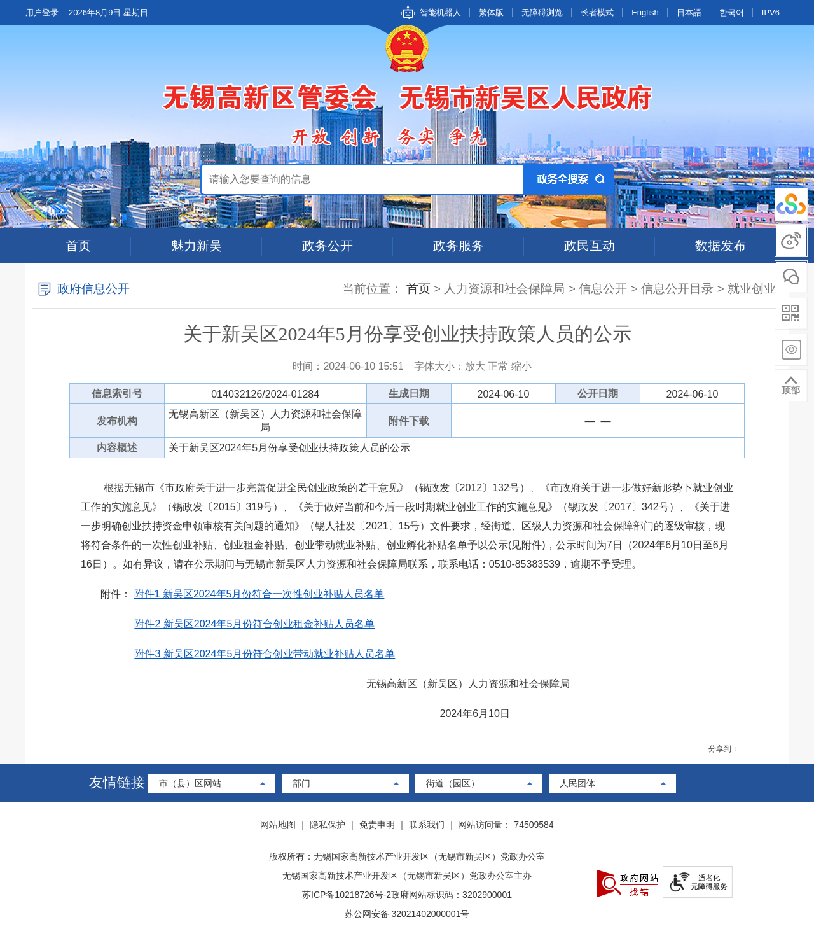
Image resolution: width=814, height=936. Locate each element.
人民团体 (577, 783)
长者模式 (597, 12)
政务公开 (327, 246)
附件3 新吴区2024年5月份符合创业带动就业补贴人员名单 (264, 653)
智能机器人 (440, 12)
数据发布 (720, 246)
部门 (301, 783)
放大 (475, 366)
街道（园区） (452, 783)
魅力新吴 (196, 246)
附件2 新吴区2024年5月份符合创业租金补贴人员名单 (254, 623)
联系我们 (427, 825)
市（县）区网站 (190, 783)
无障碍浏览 (542, 12)
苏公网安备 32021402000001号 (407, 914)
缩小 (521, 366)
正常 (498, 366)
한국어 (731, 12)
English (645, 12)
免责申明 (377, 825)
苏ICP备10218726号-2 (346, 895)
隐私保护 (327, 825)
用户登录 (42, 12)
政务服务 (458, 246)
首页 (78, 246)
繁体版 (491, 12)
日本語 (689, 12)
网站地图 (278, 825)
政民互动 (589, 246)
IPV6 (771, 12)
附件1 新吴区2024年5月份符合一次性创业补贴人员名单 (259, 594)
